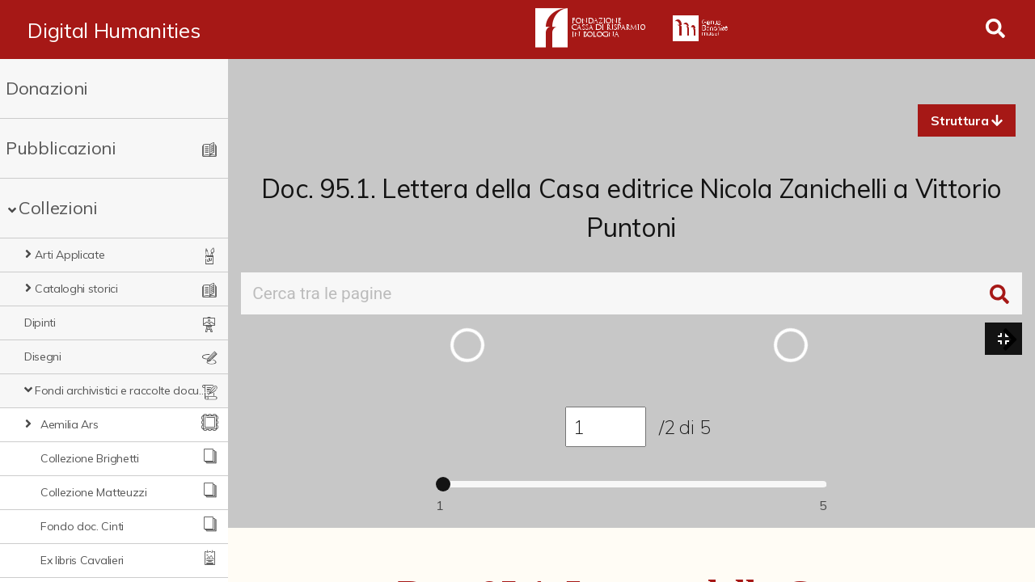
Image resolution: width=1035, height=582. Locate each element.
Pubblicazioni (61, 148)
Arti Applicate (70, 254)
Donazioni (47, 88)
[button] (967, 120)
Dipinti (40, 322)
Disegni (42, 356)
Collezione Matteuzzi (93, 492)
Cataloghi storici (76, 288)
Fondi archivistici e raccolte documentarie (121, 390)
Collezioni (58, 207)
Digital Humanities (113, 30)
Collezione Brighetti (89, 458)
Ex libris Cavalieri (82, 560)
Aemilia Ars (69, 424)
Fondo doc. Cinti (82, 526)
